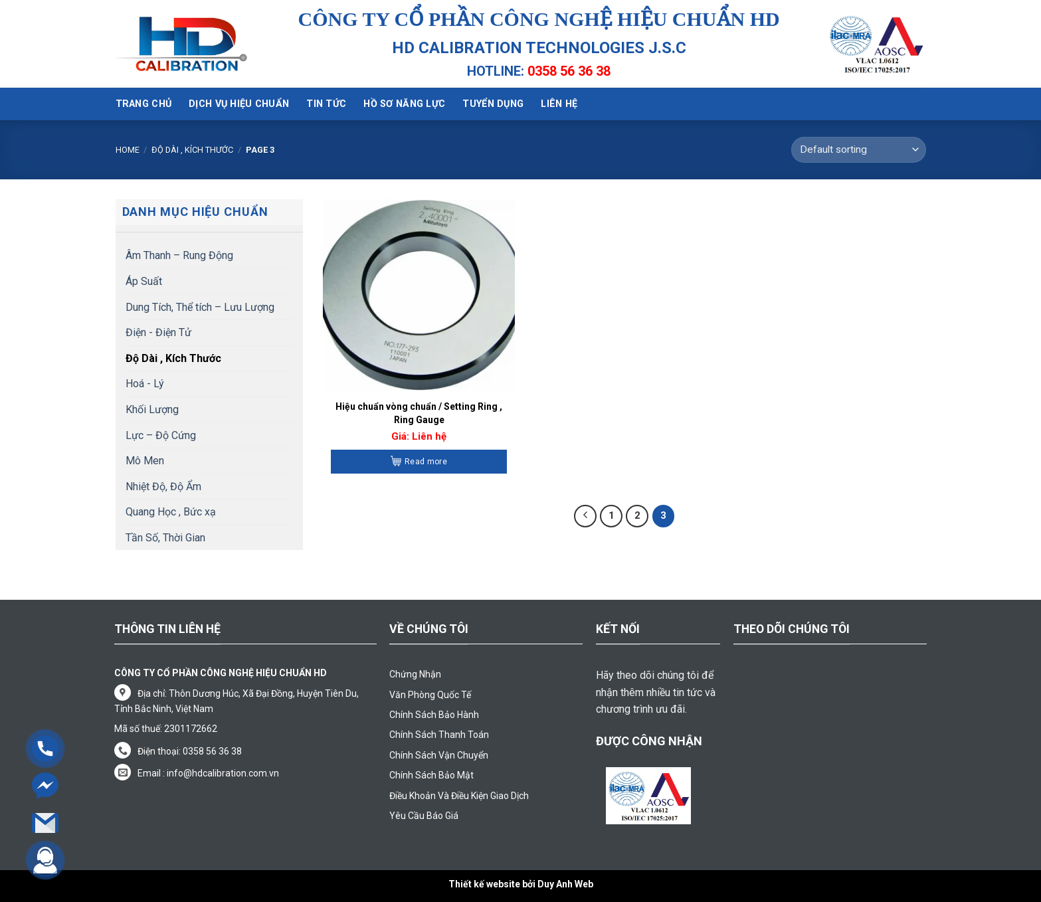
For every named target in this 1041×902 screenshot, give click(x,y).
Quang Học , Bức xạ (171, 511)
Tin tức (326, 104)
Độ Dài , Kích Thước (192, 150)
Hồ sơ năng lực (404, 104)
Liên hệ (559, 104)
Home (128, 150)
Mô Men (145, 460)
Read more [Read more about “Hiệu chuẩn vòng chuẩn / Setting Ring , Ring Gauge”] (426, 461)
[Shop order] (858, 150)
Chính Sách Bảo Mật (431, 775)
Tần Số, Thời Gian (165, 537)
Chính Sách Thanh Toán (439, 734)
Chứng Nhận (415, 674)
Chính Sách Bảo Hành (434, 714)
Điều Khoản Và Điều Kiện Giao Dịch (459, 795)
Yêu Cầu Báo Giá (423, 815)
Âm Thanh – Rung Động (179, 255)
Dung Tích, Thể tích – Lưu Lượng (200, 307)
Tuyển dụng (492, 104)
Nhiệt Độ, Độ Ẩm (163, 486)
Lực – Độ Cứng (161, 435)
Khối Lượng (152, 409)
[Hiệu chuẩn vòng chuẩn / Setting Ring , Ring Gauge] (419, 295)
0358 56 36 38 (569, 71)
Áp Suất (144, 281)
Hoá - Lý (145, 383)
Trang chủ (144, 104)
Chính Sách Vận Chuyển (438, 755)
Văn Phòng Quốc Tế (430, 694)
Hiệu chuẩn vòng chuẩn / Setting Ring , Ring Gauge (418, 413)
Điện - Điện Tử (158, 332)
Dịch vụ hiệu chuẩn (239, 104)
